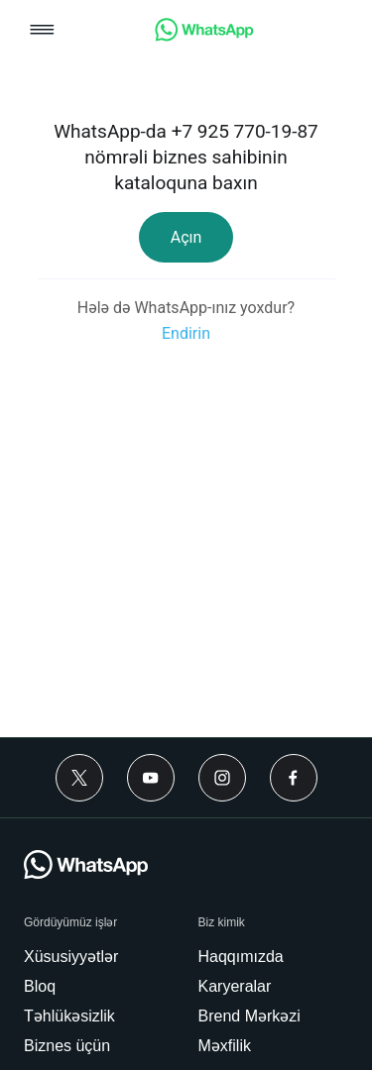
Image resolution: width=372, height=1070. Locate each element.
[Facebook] (293, 778)
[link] (204, 36)
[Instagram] (222, 778)
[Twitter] (79, 778)
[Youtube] (151, 778)
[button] (42, 31)
